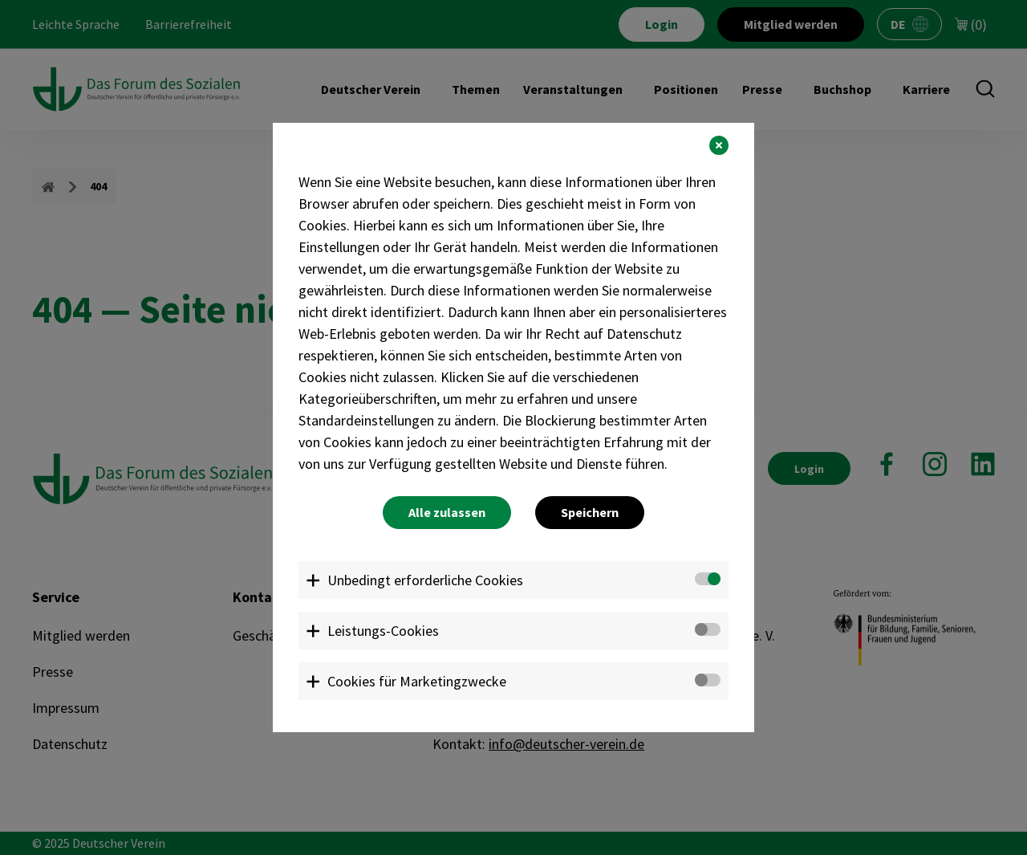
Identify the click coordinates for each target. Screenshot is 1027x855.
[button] (719, 145)
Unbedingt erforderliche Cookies (425, 580)
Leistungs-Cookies (383, 630)
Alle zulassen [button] (446, 512)
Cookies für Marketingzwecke (416, 681)
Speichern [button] (590, 512)
